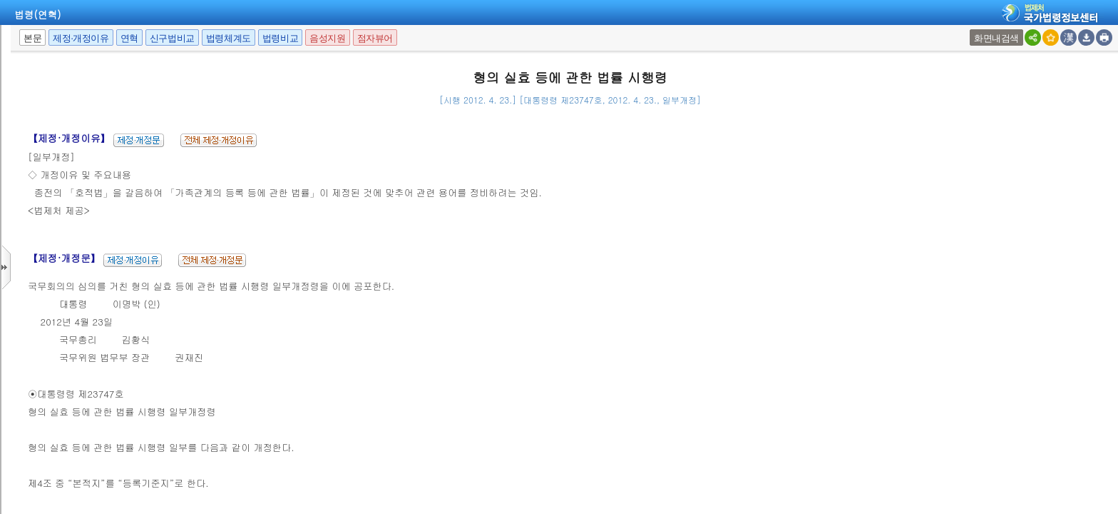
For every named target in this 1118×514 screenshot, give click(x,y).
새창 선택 (971, 29)
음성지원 (327, 38)
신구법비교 (172, 38)
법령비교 (280, 38)
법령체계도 (228, 38)
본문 (32, 38)
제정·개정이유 (80, 38)
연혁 (129, 38)
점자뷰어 (375, 38)
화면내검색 (996, 38)
